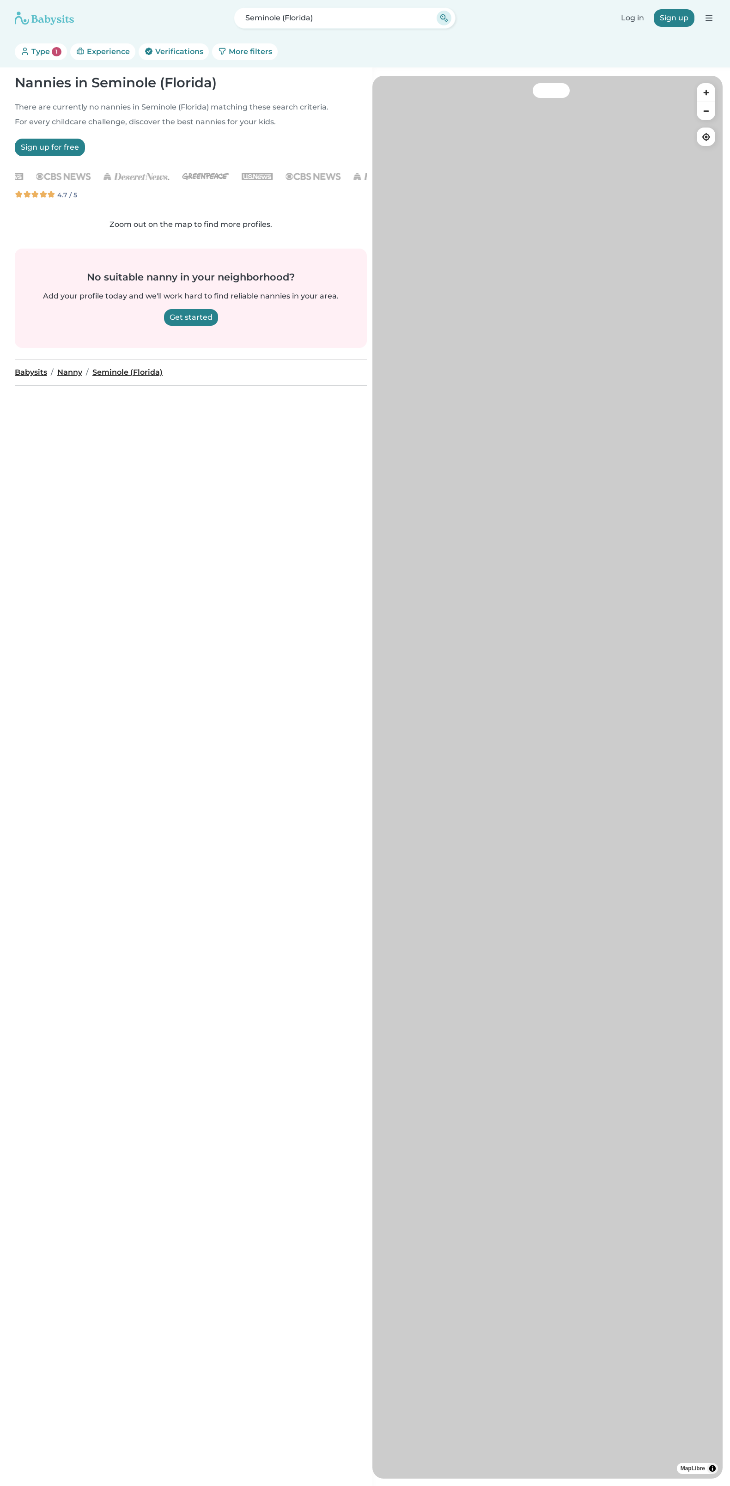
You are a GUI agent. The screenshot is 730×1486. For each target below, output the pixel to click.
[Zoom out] (706, 111)
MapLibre (693, 1468)
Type (40, 51)
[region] (547, 777)
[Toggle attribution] (712, 1468)
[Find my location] (706, 137)
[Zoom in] (706, 92)
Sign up (674, 17)
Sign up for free (50, 147)
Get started (191, 317)
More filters (245, 51)
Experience (103, 51)
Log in (632, 17)
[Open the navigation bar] (708, 18)
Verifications (173, 51)
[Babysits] (44, 18)
